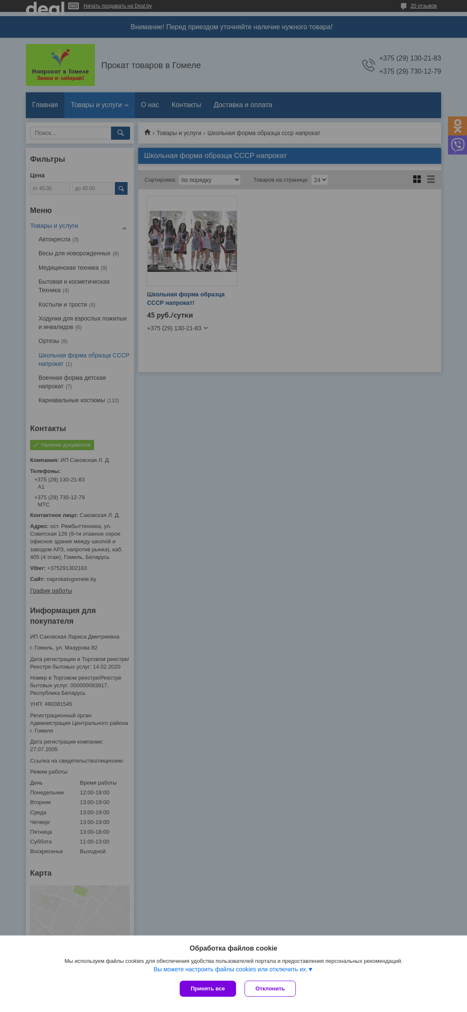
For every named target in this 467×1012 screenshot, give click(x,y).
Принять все (208, 988)
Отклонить (270, 988)
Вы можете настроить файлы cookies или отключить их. (230, 969)
